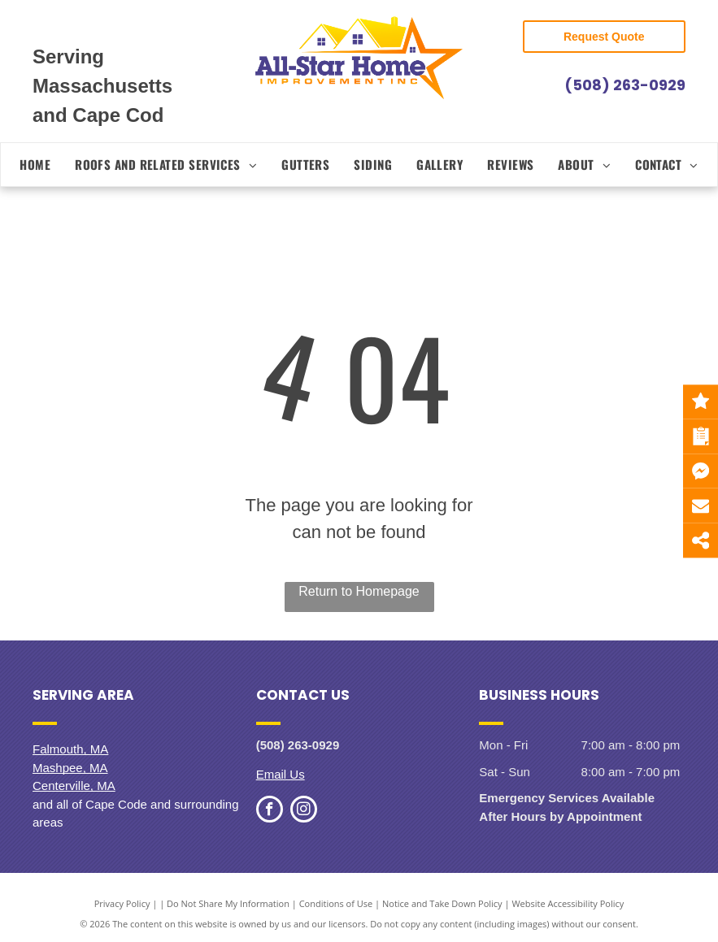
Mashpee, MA (70, 768)
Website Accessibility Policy (567, 903)
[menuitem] (35, 164)
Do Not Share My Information (228, 903)
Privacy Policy (122, 903)
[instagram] (303, 811)
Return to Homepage (359, 591)
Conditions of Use (336, 903)
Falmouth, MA (70, 749)
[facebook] (269, 811)
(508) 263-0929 (624, 85)
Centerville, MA (74, 785)
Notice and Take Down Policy (442, 903)
